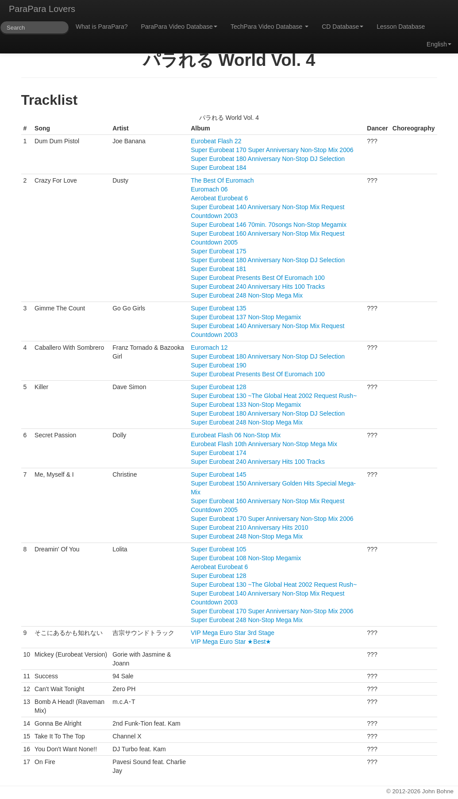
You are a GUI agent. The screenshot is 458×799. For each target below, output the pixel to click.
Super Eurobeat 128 (218, 386)
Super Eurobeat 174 (218, 452)
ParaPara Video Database (179, 26)
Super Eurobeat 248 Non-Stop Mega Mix (247, 295)
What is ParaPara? (102, 26)
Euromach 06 (209, 189)
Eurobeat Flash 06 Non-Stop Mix (236, 435)
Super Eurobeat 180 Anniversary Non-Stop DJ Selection (268, 158)
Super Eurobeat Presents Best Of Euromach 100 (258, 277)
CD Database (342, 26)
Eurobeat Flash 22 (216, 141)
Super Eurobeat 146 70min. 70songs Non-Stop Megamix (268, 224)
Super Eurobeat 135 (218, 308)
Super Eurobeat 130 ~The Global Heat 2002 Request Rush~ (274, 395)
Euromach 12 (209, 347)
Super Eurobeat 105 (218, 549)
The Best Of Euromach (222, 180)
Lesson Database (401, 26)
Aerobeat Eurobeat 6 (219, 198)
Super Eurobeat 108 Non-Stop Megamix (246, 558)
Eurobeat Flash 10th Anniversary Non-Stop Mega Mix (264, 443)
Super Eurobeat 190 (218, 365)
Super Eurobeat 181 (218, 268)
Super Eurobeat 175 (218, 251)
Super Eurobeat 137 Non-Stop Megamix (246, 317)
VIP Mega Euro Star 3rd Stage (232, 632)
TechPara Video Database (269, 26)
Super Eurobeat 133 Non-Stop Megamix (246, 404)
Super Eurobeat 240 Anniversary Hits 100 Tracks (258, 286)
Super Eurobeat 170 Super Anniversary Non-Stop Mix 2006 (272, 149)
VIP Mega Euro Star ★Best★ (231, 641)
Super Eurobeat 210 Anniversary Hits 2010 (249, 527)
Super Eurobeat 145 (218, 474)
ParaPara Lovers (42, 9)
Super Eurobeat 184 (218, 167)
